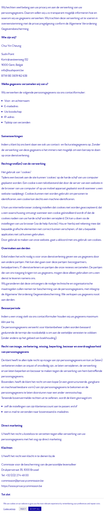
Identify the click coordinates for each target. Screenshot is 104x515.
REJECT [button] (23, 509)
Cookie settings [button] (9, 509)
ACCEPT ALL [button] (35, 509)
